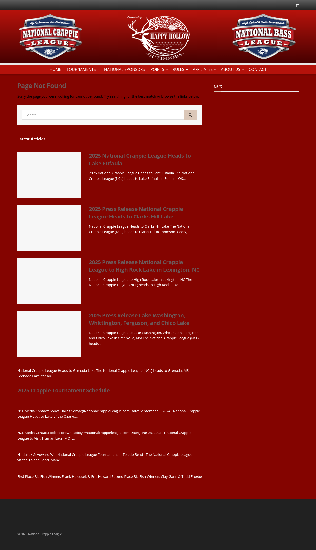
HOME (55, 69)
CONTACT (257, 69)
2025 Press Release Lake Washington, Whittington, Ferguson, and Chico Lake (139, 318)
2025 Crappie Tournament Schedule (63, 390)
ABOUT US (230, 69)
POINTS (157, 69)
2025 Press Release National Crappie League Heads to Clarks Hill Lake (136, 212)
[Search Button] (191, 115)
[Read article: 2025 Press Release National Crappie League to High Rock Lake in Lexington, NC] (49, 281)
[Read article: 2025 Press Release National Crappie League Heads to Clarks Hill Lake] (49, 228)
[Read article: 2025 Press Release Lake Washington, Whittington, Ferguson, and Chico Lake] (49, 334)
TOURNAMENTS (81, 69)
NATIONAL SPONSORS (124, 69)
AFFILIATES (203, 69)
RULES (178, 69)
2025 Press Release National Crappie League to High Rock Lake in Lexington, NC (144, 265)
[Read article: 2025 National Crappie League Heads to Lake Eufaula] (49, 175)
